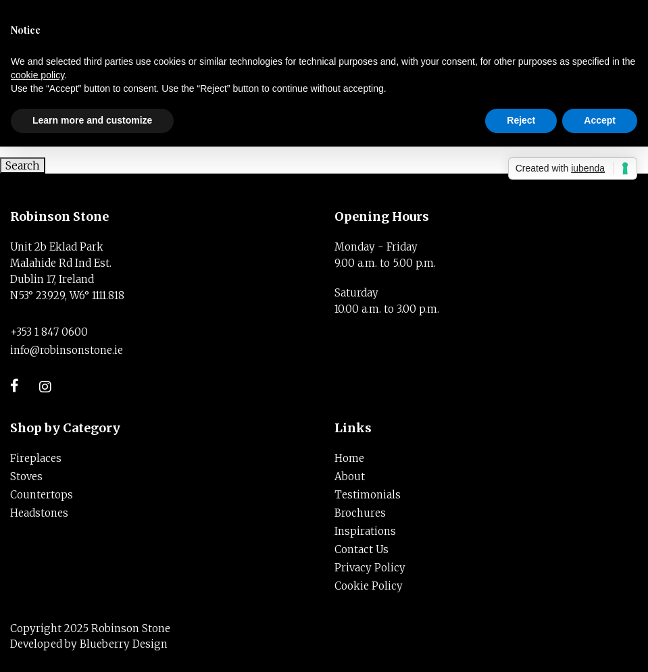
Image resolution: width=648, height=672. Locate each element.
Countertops (41, 494)
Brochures (360, 513)
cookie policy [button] (37, 75)
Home (349, 458)
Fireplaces (35, 458)
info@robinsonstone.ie (66, 350)
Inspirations (365, 531)
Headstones (39, 513)
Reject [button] (521, 120)
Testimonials (367, 494)
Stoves (26, 476)
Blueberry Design (124, 644)
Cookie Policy (368, 585)
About (349, 476)
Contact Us (361, 549)
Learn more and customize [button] (92, 120)
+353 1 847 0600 (49, 332)
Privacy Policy (369, 567)
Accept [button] (600, 120)
